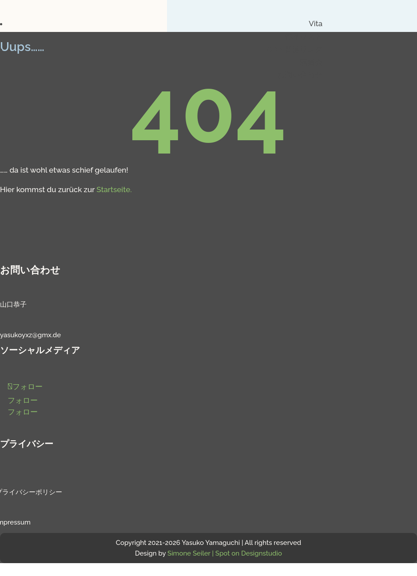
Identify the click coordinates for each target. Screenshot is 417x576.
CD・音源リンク (294, 49)
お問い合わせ (299, 74)
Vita (315, 23)
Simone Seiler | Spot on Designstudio (224, 553)
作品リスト (303, 36)
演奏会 (311, 62)
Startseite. (113, 189)
